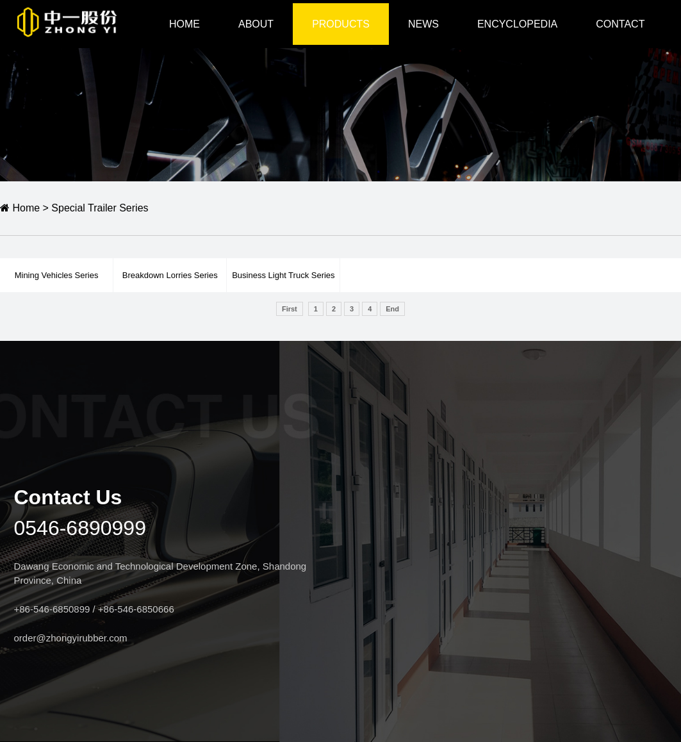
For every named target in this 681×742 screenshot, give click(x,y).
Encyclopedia (517, 24)
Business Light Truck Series (283, 275)
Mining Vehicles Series (57, 275)
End (392, 309)
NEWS (423, 24)
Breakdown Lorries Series (170, 275)
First (289, 309)
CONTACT (620, 24)
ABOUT (256, 24)
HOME (184, 24)
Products (341, 24)
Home (20, 207)
